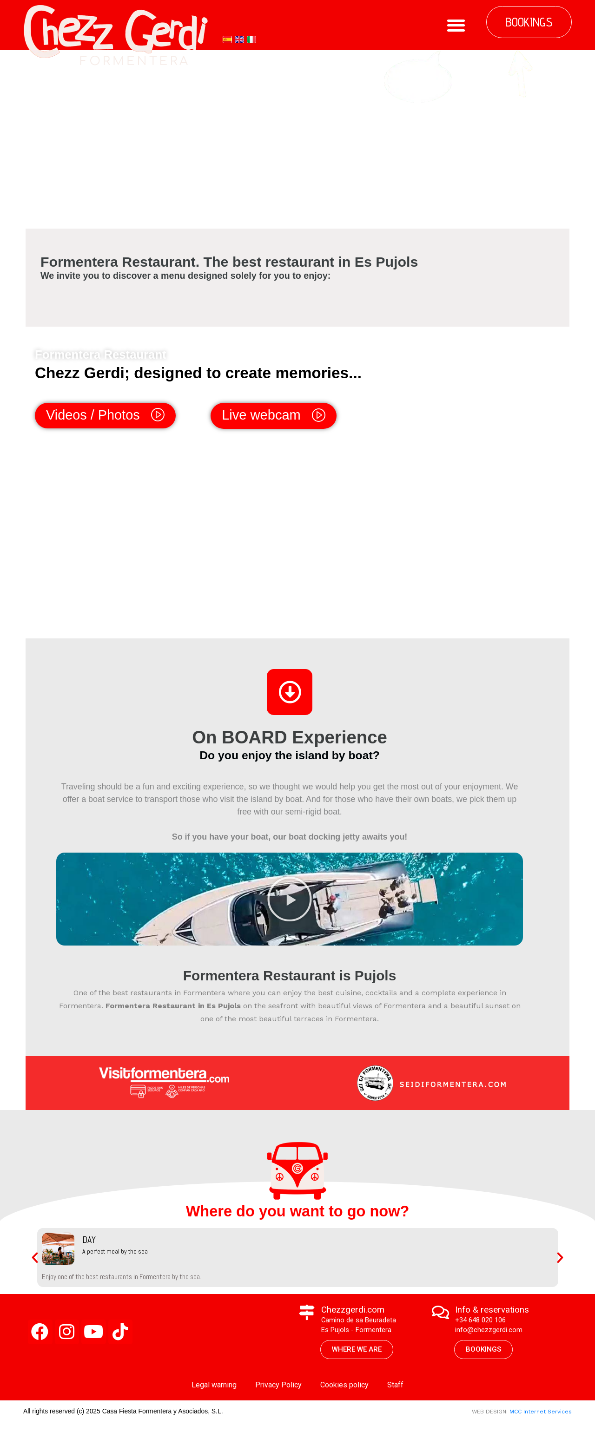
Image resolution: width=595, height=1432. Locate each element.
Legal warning (214, 1388)
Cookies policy (344, 1388)
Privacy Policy (278, 1388)
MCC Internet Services (540, 1415)
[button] (456, 24)
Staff (395, 1388)
